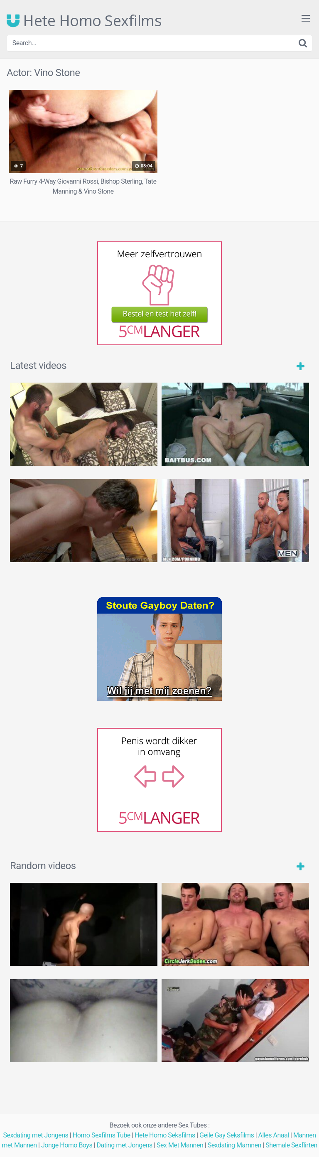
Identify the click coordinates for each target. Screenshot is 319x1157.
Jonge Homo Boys (66, 1145)
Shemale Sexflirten (291, 1145)
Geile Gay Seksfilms (226, 1135)
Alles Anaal (273, 1135)
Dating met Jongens (124, 1145)
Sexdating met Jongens (35, 1135)
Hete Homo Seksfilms (165, 1135)
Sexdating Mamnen (234, 1145)
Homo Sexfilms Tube (101, 1135)
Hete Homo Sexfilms (84, 20)
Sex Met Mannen (180, 1145)
